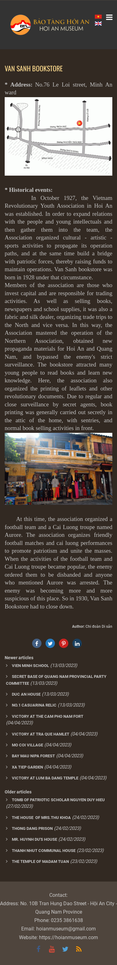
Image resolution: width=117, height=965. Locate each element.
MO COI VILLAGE (27, 745)
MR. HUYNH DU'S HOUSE (34, 839)
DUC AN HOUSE (26, 694)
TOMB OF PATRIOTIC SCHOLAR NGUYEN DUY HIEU (58, 799)
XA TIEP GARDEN (27, 767)
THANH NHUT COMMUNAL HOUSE (44, 850)
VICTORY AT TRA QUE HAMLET (40, 734)
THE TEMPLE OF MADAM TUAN (40, 861)
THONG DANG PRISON (32, 828)
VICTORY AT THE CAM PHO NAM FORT (47, 716)
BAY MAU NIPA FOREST (33, 756)
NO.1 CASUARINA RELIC (34, 705)
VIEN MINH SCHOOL (30, 665)
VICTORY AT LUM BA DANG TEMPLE (45, 778)
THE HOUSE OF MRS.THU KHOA (41, 817)
